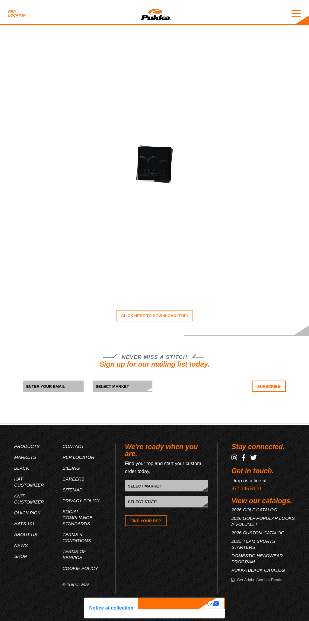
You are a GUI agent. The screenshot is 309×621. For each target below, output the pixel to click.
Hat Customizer (29, 481)
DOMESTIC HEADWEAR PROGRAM (257, 558)
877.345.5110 (246, 488)
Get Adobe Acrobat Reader (260, 580)
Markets (25, 457)
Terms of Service (74, 554)
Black (21, 468)
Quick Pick (27, 512)
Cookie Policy (80, 568)
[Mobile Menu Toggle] (296, 13)
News (21, 545)
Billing (71, 468)
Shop (20, 556)
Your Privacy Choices (173, 603)
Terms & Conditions (76, 537)
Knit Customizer (29, 498)
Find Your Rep (145, 521)
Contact (73, 446)
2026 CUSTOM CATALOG (258, 532)
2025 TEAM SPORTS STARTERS (253, 544)
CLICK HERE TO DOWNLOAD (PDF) (154, 316)
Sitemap (72, 489)
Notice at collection (111, 607)
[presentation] (199, 392)
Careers (73, 478)
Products (27, 446)
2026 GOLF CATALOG (254, 509)
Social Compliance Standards (77, 517)
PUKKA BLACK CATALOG (258, 570)
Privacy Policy (81, 500)
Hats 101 (24, 523)
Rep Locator (17, 14)
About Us (25, 534)
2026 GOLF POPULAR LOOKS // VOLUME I (263, 521)
